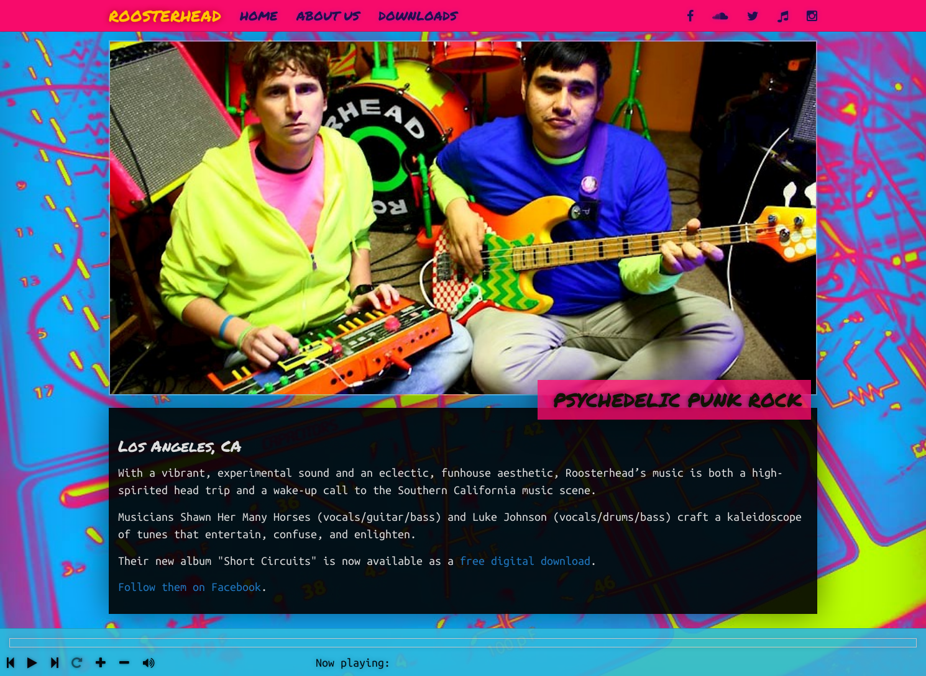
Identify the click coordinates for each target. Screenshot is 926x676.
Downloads (417, 15)
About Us (328, 15)
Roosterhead (165, 15)
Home (259, 15)
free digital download (525, 560)
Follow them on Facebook (189, 586)
